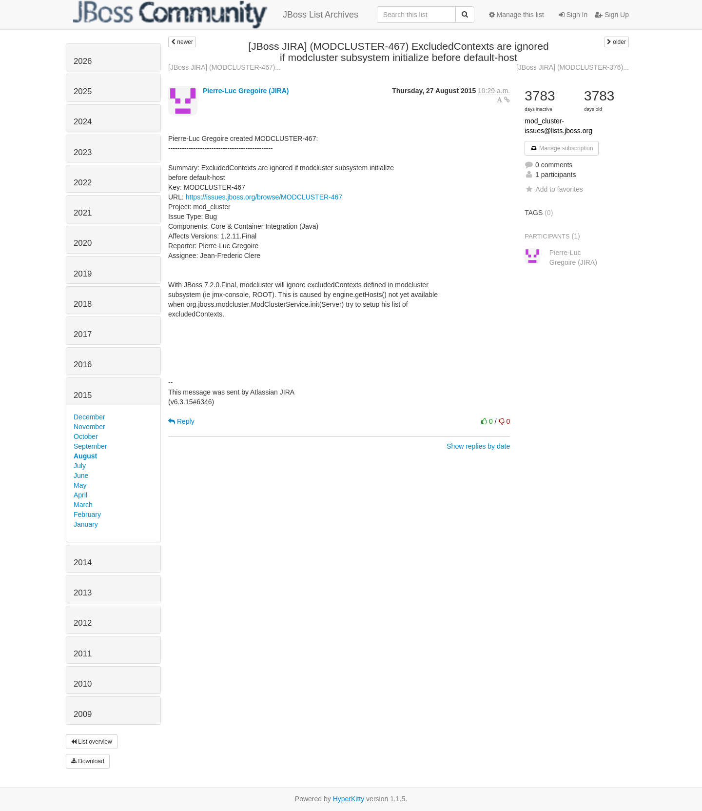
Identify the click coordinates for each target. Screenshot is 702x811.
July (80, 466)
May (80, 485)
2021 (83, 213)
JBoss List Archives (215, 14)
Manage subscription (561, 148)
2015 (83, 395)
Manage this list (516, 15)
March (83, 505)
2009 (83, 714)
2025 (83, 91)
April (80, 495)
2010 (83, 684)
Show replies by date (478, 446)
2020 (83, 243)
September (90, 446)
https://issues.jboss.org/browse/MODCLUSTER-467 (264, 197)
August (85, 456)
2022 (83, 182)
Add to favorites (554, 189)
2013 (83, 592)
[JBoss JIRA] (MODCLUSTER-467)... (224, 67)
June (81, 475)
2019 (83, 273)
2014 (83, 562)
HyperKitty (349, 799)
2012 (83, 623)
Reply (181, 421)
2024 (83, 121)
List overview (91, 741)
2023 (83, 152)
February (87, 514)
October (86, 436)
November (89, 427)
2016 (83, 364)
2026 (83, 61)
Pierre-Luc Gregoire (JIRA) (246, 91)
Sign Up (612, 15)
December (89, 417)
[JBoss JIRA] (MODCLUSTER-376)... (572, 67)
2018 (83, 304)
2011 (83, 653)
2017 (83, 334)
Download (87, 761)
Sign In (573, 15)
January (86, 524)
